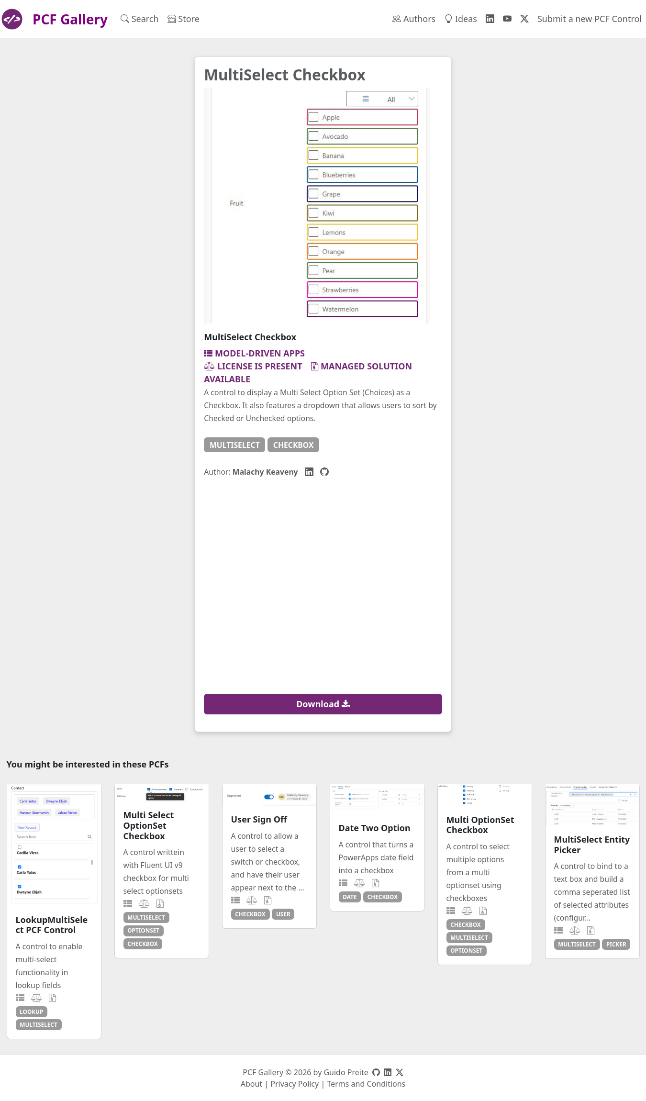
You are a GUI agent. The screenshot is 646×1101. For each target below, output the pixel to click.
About (251, 1084)
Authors (413, 18)
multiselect (235, 445)
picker (616, 944)
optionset (143, 930)
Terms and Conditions (366, 1084)
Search (140, 18)
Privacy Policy (294, 1084)
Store (183, 18)
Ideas (460, 18)
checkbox (293, 445)
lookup (31, 1011)
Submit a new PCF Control (589, 18)
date (349, 897)
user (283, 914)
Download (323, 704)
